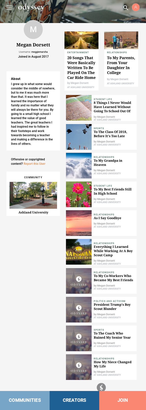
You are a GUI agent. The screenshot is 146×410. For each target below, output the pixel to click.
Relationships (117, 52)
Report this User (34, 164)
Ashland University (33, 212)
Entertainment (78, 52)
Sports (99, 128)
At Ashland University (80, 87)
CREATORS (74, 400)
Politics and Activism (110, 301)
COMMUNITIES (25, 400)
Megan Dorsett (80, 82)
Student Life (103, 99)
